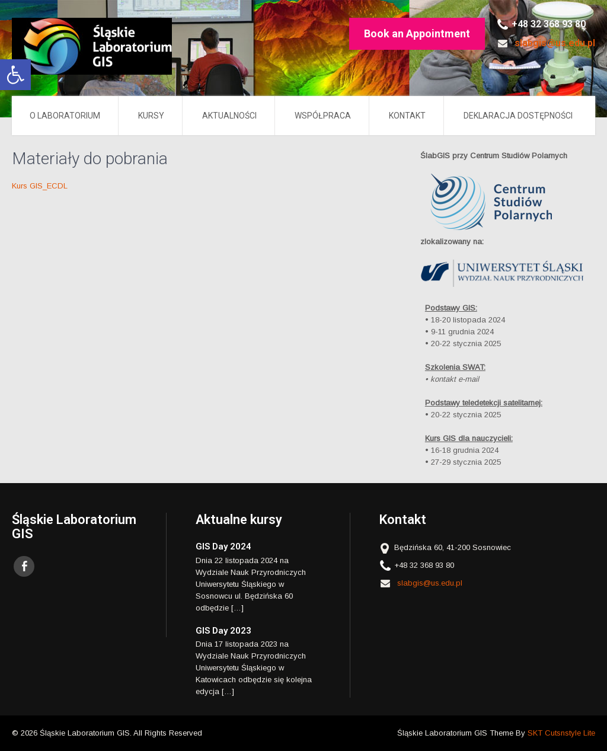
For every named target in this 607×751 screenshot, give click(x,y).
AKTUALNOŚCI (229, 115)
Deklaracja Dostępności (518, 115)
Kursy (151, 115)
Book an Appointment (417, 33)
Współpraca (323, 115)
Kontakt (407, 115)
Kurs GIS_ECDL (40, 185)
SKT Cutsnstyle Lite (561, 732)
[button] (15, 74)
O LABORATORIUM (65, 115)
